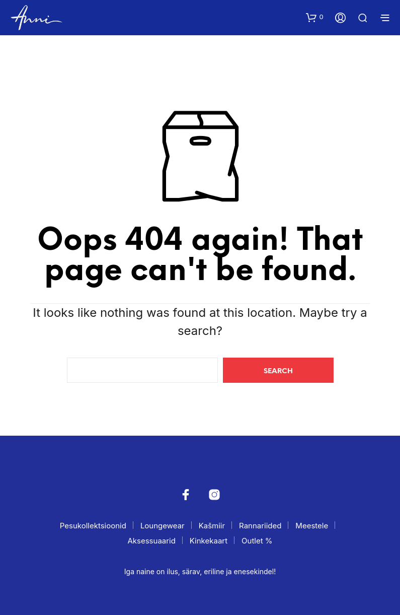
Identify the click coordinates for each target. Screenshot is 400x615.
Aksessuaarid (151, 540)
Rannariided (260, 525)
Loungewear (162, 525)
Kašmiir (212, 525)
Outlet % (257, 540)
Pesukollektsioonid (93, 525)
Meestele (311, 525)
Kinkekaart (208, 540)
